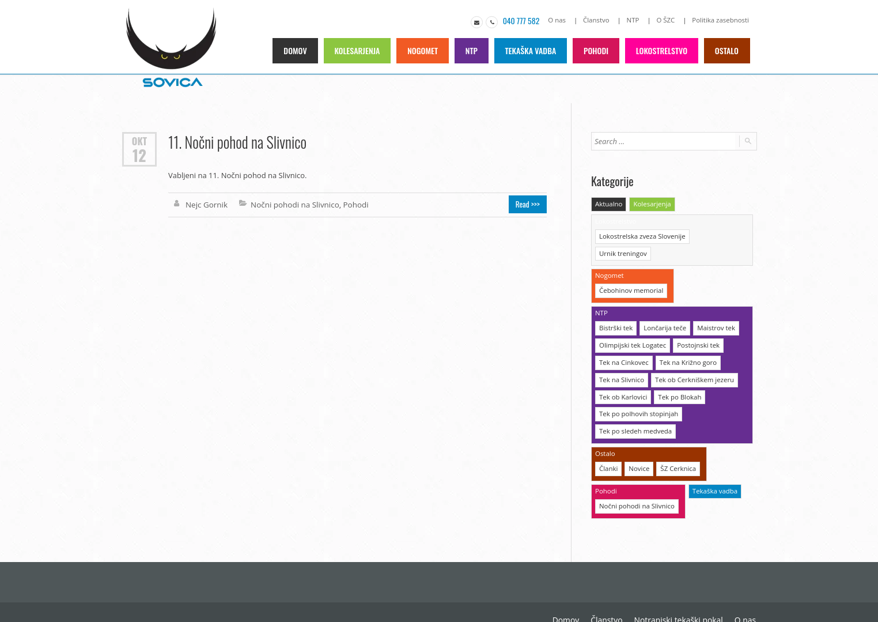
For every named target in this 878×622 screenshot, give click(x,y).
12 (139, 154)
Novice (638, 443)
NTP (636, 20)
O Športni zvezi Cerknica (714, 593)
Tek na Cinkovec (622, 340)
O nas (561, 20)
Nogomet (425, 50)
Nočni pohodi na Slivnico (292, 203)
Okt (139, 140)
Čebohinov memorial (630, 270)
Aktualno (608, 203)
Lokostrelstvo (662, 50)
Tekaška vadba (533, 50)
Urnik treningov (716, 234)
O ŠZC (668, 20)
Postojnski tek (695, 323)
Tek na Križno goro (685, 340)
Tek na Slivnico (620, 357)
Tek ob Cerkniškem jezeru (691, 357)
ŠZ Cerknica (676, 443)
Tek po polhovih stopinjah (637, 390)
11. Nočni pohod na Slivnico (236, 141)
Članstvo (600, 20)
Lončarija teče (662, 307)
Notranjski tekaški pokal (587, 593)
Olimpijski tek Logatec (631, 323)
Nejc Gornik (206, 203)
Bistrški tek (615, 307)
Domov (298, 50)
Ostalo (727, 50)
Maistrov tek (712, 307)
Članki (608, 443)
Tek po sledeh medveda (634, 407)
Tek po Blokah (677, 374)
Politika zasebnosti (721, 20)
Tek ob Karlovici (622, 374)
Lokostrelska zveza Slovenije (640, 234)
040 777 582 (526, 20)
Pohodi (598, 50)
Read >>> (529, 203)
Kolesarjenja (360, 50)
